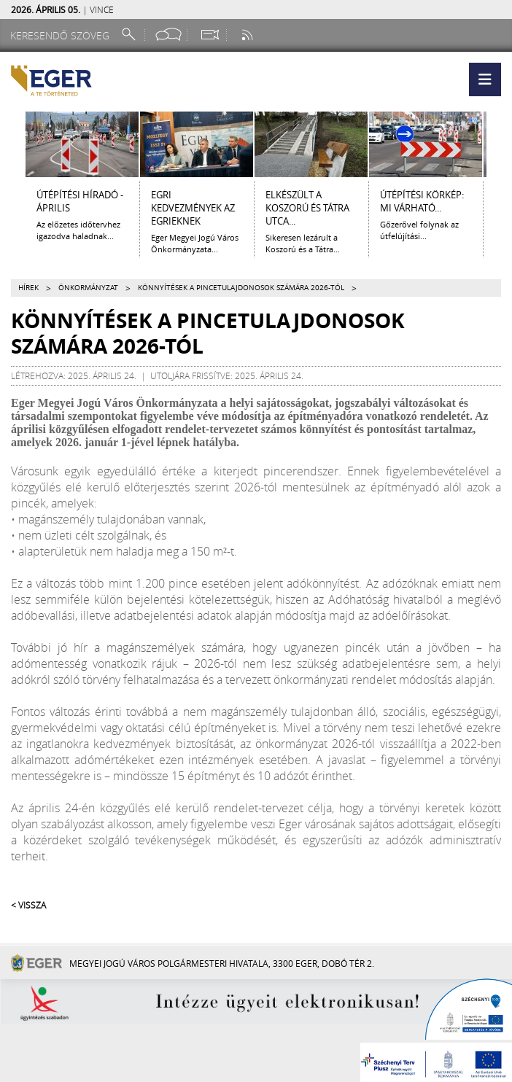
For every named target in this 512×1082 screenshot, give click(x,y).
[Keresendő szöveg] (62, 35)
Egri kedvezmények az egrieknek (193, 207)
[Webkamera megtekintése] (209, 35)
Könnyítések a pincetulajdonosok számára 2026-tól (241, 287)
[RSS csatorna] (248, 35)
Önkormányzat (88, 287)
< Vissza (28, 905)
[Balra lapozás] (12, 144)
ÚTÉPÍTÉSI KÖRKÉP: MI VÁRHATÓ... (422, 201)
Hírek (28, 287)
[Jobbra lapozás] (499, 144)
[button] (485, 79)
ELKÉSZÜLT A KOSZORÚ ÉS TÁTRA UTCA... (307, 207)
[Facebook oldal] (168, 35)
